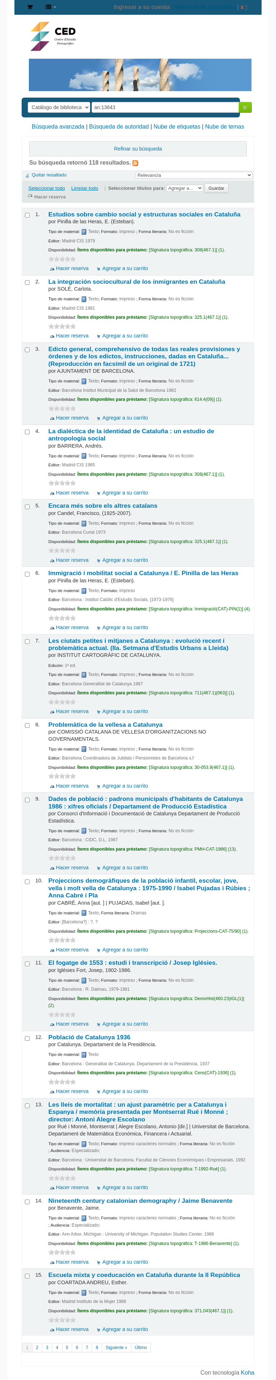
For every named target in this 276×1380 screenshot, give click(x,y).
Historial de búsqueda (205, 7)
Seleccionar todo (47, 188)
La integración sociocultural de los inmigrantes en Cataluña (136, 281)
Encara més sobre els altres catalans (102, 505)
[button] (30, 7)
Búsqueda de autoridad (119, 127)
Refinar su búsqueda (138, 149)
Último (141, 1347)
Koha (247, 1373)
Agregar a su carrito (125, 268)
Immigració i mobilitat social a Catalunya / (143, 573)
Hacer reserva (72, 268)
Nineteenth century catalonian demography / (140, 1200)
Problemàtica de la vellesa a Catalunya (105, 724)
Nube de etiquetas (177, 127)
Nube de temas (224, 127)
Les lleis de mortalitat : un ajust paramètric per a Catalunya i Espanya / (138, 1112)
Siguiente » (116, 1347)
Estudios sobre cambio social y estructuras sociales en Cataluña (144, 214)
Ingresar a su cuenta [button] (142, 7)
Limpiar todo (84, 188)
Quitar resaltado (49, 175)
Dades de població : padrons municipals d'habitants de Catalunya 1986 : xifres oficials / (145, 802)
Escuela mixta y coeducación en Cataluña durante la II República (144, 1274)
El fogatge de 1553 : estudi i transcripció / (132, 962)
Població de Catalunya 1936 (89, 1037)
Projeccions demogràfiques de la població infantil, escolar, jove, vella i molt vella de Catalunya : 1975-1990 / (149, 888)
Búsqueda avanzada (58, 127)
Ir (245, 107)
